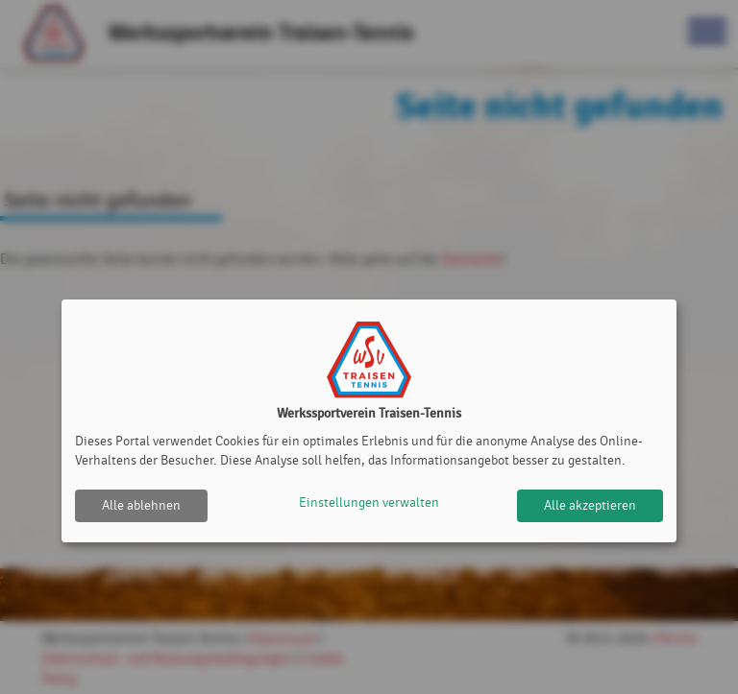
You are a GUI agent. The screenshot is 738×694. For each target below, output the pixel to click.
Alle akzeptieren (590, 505)
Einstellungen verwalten (369, 505)
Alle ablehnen (141, 505)
